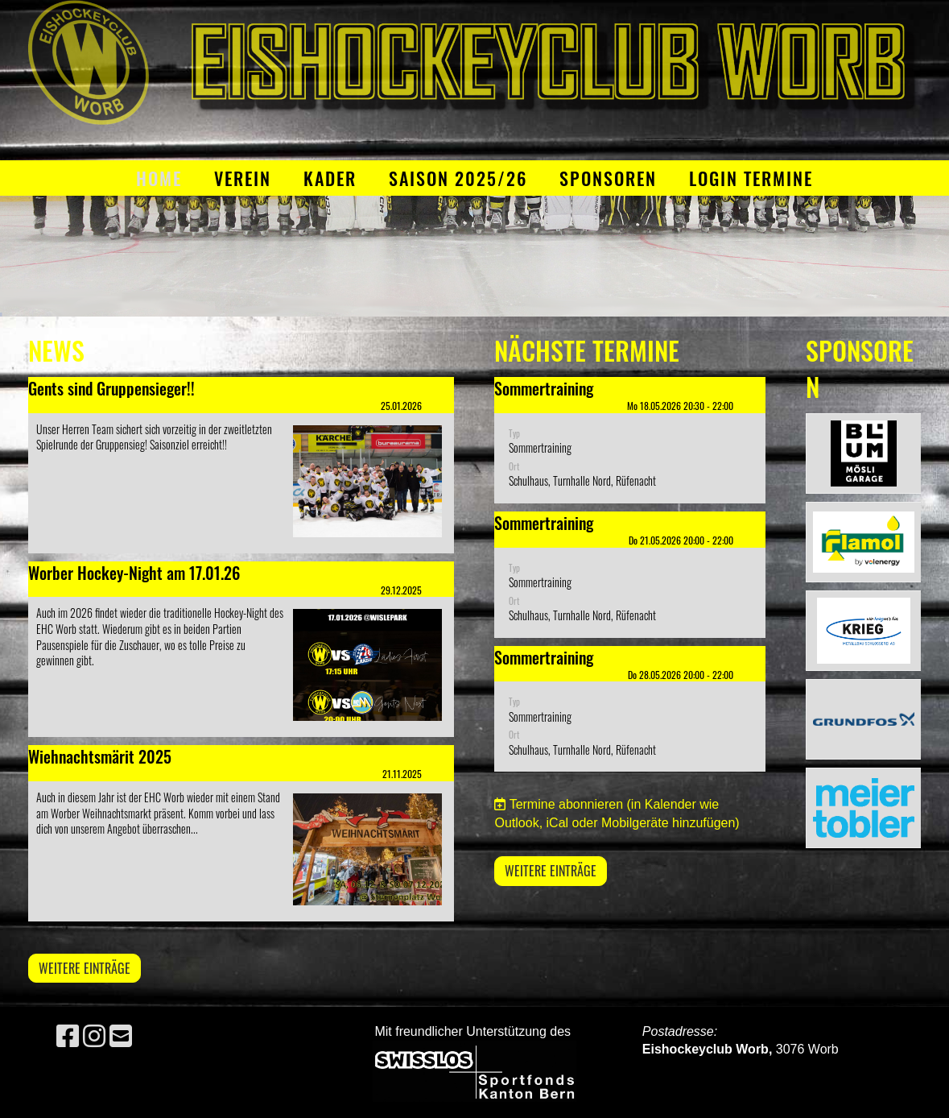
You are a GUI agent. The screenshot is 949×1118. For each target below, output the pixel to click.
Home (159, 178)
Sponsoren (608, 178)
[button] (629, 440)
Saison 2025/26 (458, 178)
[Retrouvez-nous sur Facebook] (67, 1036)
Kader (330, 178)
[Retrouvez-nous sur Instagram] (94, 1036)
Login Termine (751, 178)
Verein (242, 178)
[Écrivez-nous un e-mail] (120, 1036)
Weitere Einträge (84, 968)
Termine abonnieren (566, 804)
